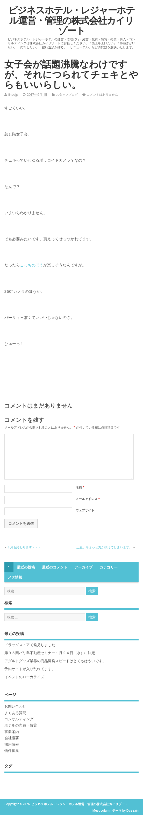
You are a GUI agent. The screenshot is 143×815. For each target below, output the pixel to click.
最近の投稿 (26, 567)
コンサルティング (18, 719)
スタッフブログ (67, 94)
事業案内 (11, 731)
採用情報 (11, 744)
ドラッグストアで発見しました (29, 644)
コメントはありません (102, 94)
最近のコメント (54, 567)
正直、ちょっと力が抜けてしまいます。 (104, 547)
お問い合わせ (15, 706)
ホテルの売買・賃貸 (20, 725)
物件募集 (11, 750)
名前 (80, 487)
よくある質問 (15, 713)
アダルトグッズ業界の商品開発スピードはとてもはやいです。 (55, 661)
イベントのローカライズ (24, 677)
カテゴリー (108, 567)
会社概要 (11, 738)
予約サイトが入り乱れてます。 (29, 669)
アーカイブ (83, 567)
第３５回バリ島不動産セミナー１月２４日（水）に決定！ (51, 652)
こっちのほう (31, 264)
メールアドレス (88, 499)
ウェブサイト (85, 510)
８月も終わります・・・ (24, 547)
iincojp (13, 94)
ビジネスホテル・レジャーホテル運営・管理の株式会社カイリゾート (71, 20)
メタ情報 (15, 577)
